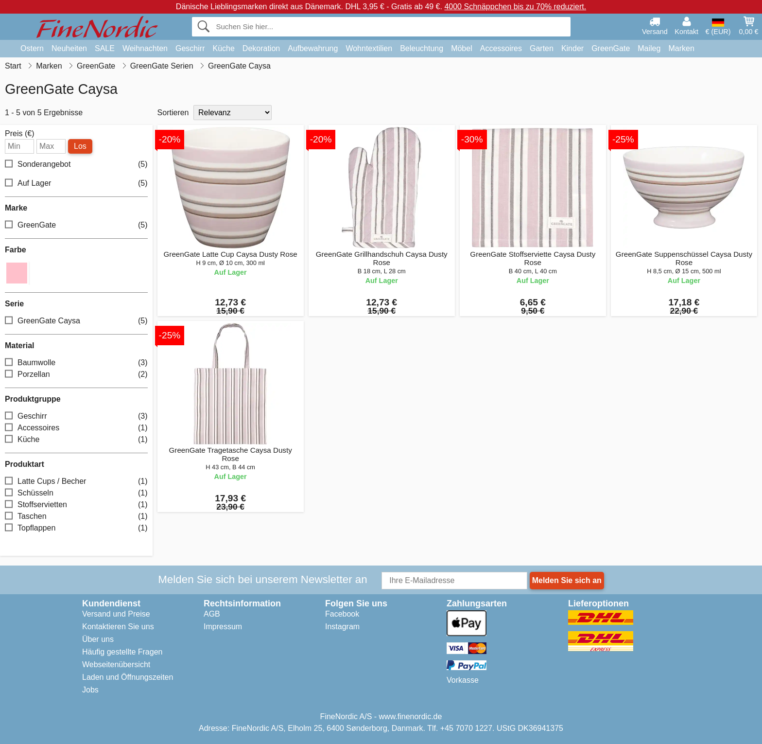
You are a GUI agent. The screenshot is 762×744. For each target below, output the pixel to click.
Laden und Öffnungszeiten (127, 677)
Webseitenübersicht (116, 664)
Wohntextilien (369, 48)
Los (80, 146)
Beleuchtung (421, 48)
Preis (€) (19, 134)
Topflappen (76, 528)
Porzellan (76, 374)
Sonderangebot (76, 164)
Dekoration (261, 48)
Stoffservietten (76, 505)
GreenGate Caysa (76, 321)
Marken (681, 48)
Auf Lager (76, 183)
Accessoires (501, 48)
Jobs (90, 690)
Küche (223, 48)
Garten (542, 48)
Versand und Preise (116, 614)
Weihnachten (145, 48)
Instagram (342, 626)
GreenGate (610, 48)
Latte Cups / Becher (76, 481)
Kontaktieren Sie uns (118, 626)
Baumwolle (76, 363)
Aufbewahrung (313, 48)
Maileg (649, 48)
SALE (105, 48)
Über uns (98, 639)
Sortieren (173, 112)
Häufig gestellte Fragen (122, 652)
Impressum (223, 626)
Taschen (76, 516)
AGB (212, 614)
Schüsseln (76, 493)
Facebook (342, 614)
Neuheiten (69, 48)
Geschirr (190, 48)
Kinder (572, 48)
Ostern (32, 48)
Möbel (461, 48)
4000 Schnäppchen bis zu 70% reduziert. (515, 6)
